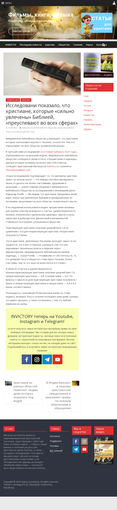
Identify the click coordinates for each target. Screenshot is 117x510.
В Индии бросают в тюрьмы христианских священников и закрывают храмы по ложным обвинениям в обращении (58, 395)
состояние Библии (20, 131)
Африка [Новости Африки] (87, 129)
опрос (8, 131)
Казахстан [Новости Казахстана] (89, 115)
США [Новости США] (86, 96)
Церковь (50, 44)
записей (56, 450)
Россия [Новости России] (87, 105)
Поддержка (55, 441)
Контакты (55, 436)
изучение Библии (66, 127)
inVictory (51, 166)
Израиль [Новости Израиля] (88, 119)
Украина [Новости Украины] (88, 100)
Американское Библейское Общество (39, 127)
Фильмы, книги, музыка (41, 15)
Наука (89, 44)
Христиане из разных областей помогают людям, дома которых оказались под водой (26, 392)
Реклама (54, 445)
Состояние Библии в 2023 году (58, 151)
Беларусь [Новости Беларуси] (88, 110)
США (32, 131)
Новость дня (13, 100)
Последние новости (31, 44)
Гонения (77, 44)
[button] (8, 3)
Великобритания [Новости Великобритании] (92, 124)
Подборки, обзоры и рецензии (30, 20)
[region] (58, 22)
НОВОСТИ (10, 44)
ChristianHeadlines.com (18, 169)
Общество (64, 44)
